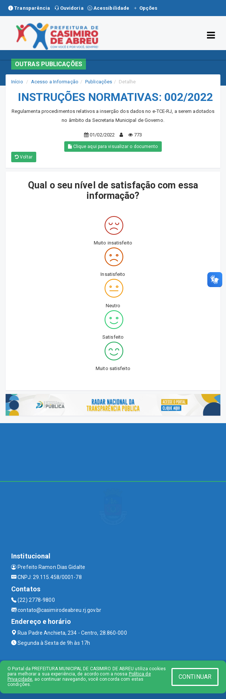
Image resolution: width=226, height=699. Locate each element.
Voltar (23, 157)
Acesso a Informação (54, 81)
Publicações (98, 81)
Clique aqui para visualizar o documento (113, 146)
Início (17, 81)
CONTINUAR (195, 676)
